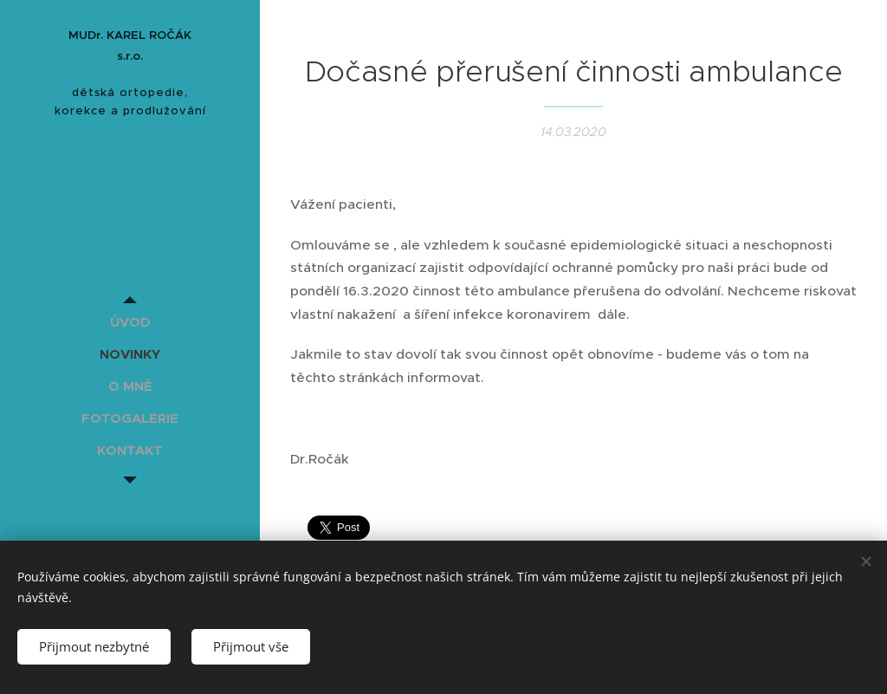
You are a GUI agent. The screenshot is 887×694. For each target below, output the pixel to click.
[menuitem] (130, 322)
